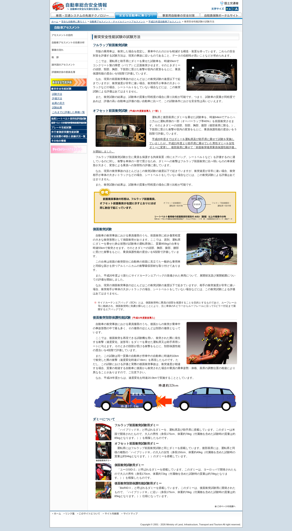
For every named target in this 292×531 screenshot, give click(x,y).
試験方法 (57, 94)
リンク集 (69, 513)
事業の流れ (69, 50)
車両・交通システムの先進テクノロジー (82, 15)
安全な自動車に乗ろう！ (136, 15)
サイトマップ (130, 513)
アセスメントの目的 (69, 35)
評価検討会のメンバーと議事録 (69, 72)
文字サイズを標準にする (229, 9)
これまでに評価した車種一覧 (68, 112)
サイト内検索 (111, 513)
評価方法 (57, 98)
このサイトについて (89, 513)
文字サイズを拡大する (235, 9)
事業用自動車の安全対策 (178, 15)
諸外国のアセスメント (69, 65)
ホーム (54, 21)
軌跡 (69, 57)
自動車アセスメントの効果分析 (69, 42)
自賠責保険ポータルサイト (221, 15)
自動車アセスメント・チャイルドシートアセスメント (117, 21)
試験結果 (57, 107)
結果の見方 (58, 103)
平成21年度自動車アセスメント (164, 21)
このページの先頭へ (225, 506)
